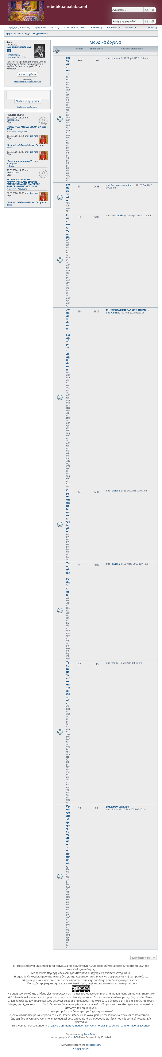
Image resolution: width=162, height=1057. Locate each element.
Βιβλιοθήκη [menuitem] (96, 27)
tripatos (115, 809)
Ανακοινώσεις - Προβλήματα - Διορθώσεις (68, 339)
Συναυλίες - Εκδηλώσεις (68, 579)
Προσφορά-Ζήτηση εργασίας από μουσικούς (68, 836)
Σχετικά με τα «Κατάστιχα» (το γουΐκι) (68, 683)
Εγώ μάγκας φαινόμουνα (19, 47)
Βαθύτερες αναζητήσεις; (27, 107)
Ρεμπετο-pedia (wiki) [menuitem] (74, 27)
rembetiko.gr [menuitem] (113, 27)
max (113, 663)
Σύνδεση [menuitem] (152, 27)
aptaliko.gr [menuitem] (130, 27)
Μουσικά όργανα (105, 42)
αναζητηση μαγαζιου (117, 807)
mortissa (115, 58)
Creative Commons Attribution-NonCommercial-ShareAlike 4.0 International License (99, 1025)
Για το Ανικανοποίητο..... (123, 185)
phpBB (74, 1037)
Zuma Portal (89, 1034)
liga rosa (34, 136)
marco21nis (13, 120)
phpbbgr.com (94, 1045)
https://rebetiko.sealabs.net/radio (27, 82)
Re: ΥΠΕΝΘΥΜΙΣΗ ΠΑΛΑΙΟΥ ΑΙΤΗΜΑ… (127, 310)
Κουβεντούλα (68, 192)
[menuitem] (78, 1049)
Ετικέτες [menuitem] (54, 27)
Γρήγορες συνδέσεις (19, 27)
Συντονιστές (117, 215)
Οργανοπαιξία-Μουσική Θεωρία (68, 511)
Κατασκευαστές (68, 67)
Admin (114, 312)
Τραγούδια (40, 27)
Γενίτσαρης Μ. (13, 55)
